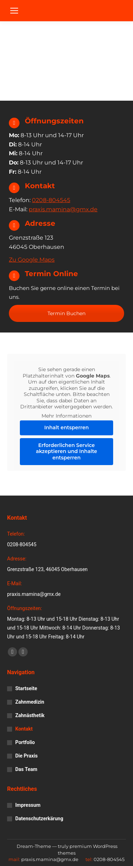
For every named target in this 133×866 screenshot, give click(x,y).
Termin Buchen (66, 313)
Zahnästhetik (29, 715)
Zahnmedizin (29, 702)
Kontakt (24, 729)
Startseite (26, 688)
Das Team (26, 769)
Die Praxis (26, 756)
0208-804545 (51, 200)
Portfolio (25, 742)
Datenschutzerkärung (39, 818)
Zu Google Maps (32, 259)
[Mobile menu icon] (14, 11)
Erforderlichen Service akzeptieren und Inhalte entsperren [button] (66, 451)
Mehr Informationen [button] (66, 416)
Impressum (27, 805)
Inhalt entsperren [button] (66, 427)
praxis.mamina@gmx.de (63, 209)
